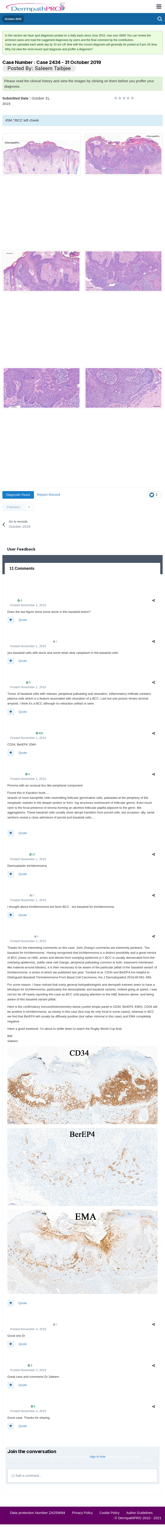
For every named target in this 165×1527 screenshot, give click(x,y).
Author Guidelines (139, 1513)
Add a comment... (27, 1475)
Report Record (48, 494)
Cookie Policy (109, 1513)
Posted (28, 605)
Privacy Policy (82, 1513)
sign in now (97, 1456)
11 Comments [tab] (21, 568)
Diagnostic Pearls (18, 495)
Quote (23, 620)
